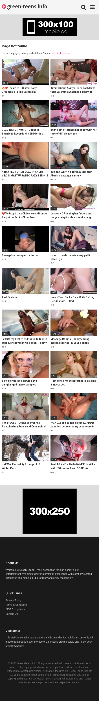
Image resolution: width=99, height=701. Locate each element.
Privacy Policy (13, 600)
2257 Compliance (15, 609)
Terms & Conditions (16, 604)
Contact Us (11, 613)
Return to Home (61, 53)
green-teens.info (24, 6)
